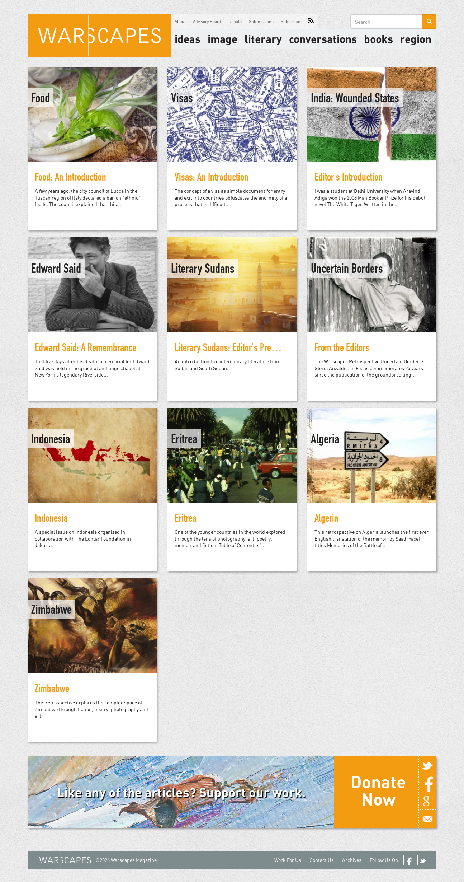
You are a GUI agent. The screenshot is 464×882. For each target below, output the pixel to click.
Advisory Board (207, 21)
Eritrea (184, 440)
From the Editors (341, 349)
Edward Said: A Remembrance (85, 349)
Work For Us (287, 860)
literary (263, 38)
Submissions (261, 21)
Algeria (325, 440)
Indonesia (50, 440)
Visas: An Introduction (211, 178)
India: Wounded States (355, 99)
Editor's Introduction (348, 178)
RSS (311, 21)
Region (415, 38)
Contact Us (321, 860)
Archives (351, 860)
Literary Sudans (203, 269)
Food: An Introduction (70, 178)
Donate (235, 21)
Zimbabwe (51, 611)
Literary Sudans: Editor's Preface (230, 349)
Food (40, 99)
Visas (182, 99)
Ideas (187, 38)
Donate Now (378, 790)
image (222, 38)
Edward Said (56, 269)
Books (378, 38)
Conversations (323, 38)
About (180, 21)
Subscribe (290, 21)
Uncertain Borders (347, 269)
